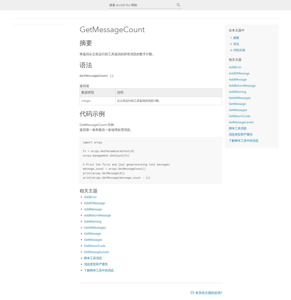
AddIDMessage (94, 203)
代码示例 (239, 50)
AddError (90, 197)
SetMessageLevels (96, 252)
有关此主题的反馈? (208, 293)
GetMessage (92, 233)
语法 (236, 44)
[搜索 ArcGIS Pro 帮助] (141, 5)
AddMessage (93, 209)
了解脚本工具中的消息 (99, 270)
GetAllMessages (95, 227)
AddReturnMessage (97, 215)
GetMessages (93, 239)
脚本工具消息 (93, 258)
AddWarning (92, 221)
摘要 (236, 38)
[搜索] (178, 5)
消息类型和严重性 (96, 264)
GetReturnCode (94, 246)
